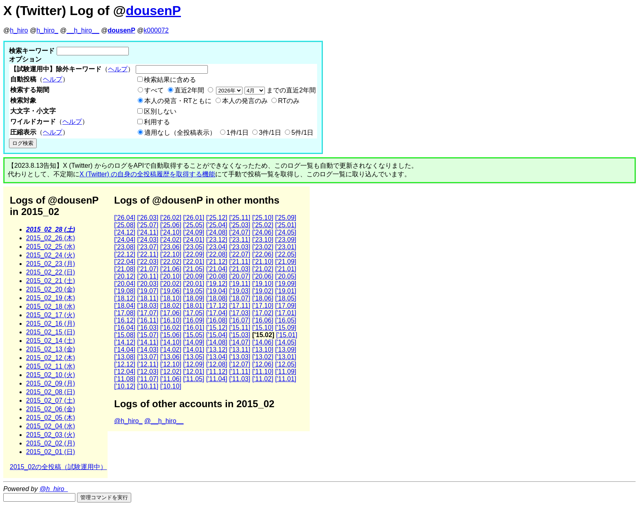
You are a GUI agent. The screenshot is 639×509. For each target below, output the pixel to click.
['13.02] (262, 356)
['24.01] (193, 239)
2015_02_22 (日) (50, 272)
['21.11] (239, 261)
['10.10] (170, 386)
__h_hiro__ (82, 30)
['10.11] (147, 386)
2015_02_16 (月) (50, 323)
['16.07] (239, 320)
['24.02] (170, 239)
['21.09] (285, 261)
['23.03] (239, 247)
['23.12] (216, 239)
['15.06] (170, 334)
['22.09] (193, 254)
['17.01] (285, 312)
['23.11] (239, 239)
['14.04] (124, 349)
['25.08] (124, 225)
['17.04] (216, 312)
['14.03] (147, 349)
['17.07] (147, 312)
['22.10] (170, 254)
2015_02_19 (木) (50, 297)
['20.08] (216, 276)
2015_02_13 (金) (50, 349)
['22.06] (262, 254)
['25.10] (262, 217)
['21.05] (193, 268)
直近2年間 (189, 90)
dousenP (153, 10)
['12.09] (193, 364)
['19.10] (262, 283)
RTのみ (289, 100)
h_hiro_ (47, 30)
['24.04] (124, 239)
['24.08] (216, 232)
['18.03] (147, 305)
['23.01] (285, 247)
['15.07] (147, 334)
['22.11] (147, 254)
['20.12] (124, 276)
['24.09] (193, 232)
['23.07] (147, 247)
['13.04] (216, 356)
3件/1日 (270, 132)
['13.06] (170, 356)
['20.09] (193, 276)
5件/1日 (302, 132)
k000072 (156, 30)
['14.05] (285, 342)
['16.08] (216, 320)
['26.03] (147, 217)
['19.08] (124, 290)
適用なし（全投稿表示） (180, 132)
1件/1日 (238, 132)
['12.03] (147, 371)
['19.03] (239, 290)
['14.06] (262, 342)
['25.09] (285, 217)
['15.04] (216, 334)
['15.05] (193, 334)
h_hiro (19, 30)
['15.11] (239, 327)
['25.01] (285, 225)
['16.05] (285, 320)
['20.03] (147, 283)
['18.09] (193, 298)
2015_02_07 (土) (50, 400)
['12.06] (262, 364)
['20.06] (262, 276)
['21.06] (170, 268)
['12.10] (170, 364)
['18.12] (124, 298)
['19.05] (193, 290)
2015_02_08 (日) (50, 391)
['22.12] (124, 254)
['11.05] (193, 378)
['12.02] (170, 371)
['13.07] (147, 356)
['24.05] (285, 232)
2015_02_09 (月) (50, 383)
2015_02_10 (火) (50, 374)
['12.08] (216, 364)
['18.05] (285, 298)
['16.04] (124, 327)
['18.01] (193, 305)
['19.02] (262, 290)
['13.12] (216, 349)
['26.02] (170, 217)
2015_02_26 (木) (50, 238)
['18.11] (147, 298)
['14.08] (216, 342)
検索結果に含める (170, 79)
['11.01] (285, 378)
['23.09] (285, 239)
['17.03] (239, 312)
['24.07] (239, 232)
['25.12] (216, 217)
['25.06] (170, 225)
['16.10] (170, 320)
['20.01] (193, 283)
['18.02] (170, 305)
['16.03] (147, 327)
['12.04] (124, 371)
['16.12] (124, 320)
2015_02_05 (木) (50, 417)
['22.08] (216, 254)
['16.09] (193, 320)
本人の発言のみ (245, 100)
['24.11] (147, 232)
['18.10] (170, 298)
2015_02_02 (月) (50, 443)
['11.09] (285, 371)
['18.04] (124, 305)
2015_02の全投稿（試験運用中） (58, 466)
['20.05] (285, 276)
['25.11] (239, 217)
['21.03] (239, 268)
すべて (154, 90)
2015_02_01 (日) (50, 451)
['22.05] (285, 254)
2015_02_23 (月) (50, 263)
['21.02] (262, 268)
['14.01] (193, 349)
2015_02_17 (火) (50, 315)
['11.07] (147, 378)
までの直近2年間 (265, 90)
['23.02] (262, 247)
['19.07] (147, 290)
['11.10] (262, 371)
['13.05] (193, 356)
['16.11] (147, 320)
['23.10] (262, 239)
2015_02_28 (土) (50, 229)
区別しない (160, 111)
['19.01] (285, 290)
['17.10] (262, 305)
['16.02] (170, 327)
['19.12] (216, 283)
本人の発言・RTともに (178, 100)
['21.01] (285, 268)
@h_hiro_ (128, 420)
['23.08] (124, 247)
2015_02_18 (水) (50, 306)
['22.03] (147, 261)
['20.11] (147, 276)
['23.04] (216, 247)
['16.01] (193, 327)
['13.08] (124, 356)
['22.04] (124, 261)
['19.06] (170, 290)
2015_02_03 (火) (50, 434)
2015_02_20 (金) (50, 289)
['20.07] (239, 276)
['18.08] (216, 298)
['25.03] (239, 225)
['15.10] (262, 327)
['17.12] (216, 305)
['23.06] (170, 247)
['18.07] (239, 298)
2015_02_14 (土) (50, 340)
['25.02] (262, 225)
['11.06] (170, 378)
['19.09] (285, 283)
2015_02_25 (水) (50, 246)
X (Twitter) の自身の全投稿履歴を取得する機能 (147, 174)
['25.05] (193, 225)
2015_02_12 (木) (50, 357)
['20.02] (170, 283)
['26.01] (193, 217)
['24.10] (170, 232)
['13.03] (239, 356)
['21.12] (216, 261)
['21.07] (147, 268)
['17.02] (262, 312)
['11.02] (262, 378)
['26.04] (124, 217)
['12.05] (285, 364)
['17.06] (170, 312)
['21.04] (216, 268)
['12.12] (124, 364)
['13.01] (285, 356)
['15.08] (124, 334)
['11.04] (216, 378)
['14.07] (239, 342)
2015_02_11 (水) (50, 366)
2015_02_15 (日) (50, 332)
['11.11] (239, 371)
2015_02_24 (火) (50, 255)
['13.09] (285, 349)
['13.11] (239, 349)
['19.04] (216, 290)
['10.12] (124, 386)
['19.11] (239, 283)
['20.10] (170, 276)
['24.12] (124, 232)
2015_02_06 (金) (50, 409)
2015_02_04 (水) (50, 426)
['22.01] (193, 261)
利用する (157, 121)
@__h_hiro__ (163, 420)
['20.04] (124, 283)
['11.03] (239, 378)
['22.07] (239, 254)
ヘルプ (118, 69)
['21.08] (124, 268)
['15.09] (285, 327)
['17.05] (193, 312)
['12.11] (147, 364)
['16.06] (262, 320)
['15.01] (286, 334)
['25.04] (216, 225)
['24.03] (147, 239)
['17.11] (239, 305)
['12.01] (193, 371)
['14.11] (147, 342)
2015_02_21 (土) (50, 280)
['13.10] (262, 349)
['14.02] (170, 349)
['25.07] (147, 225)
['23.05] (193, 247)
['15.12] (216, 327)
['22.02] (170, 261)
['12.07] (239, 364)
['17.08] (124, 312)
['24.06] (262, 232)
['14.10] (170, 342)
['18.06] (262, 298)
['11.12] (216, 371)
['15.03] (239, 334)
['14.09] (193, 342)
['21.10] (262, 261)
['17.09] (285, 305)
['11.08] (124, 378)
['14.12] (124, 342)
